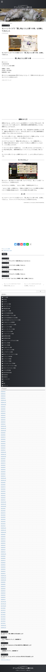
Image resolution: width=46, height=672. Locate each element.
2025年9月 (3, 406)
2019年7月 (3, 560)
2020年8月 (3, 536)
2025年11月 (3, 402)
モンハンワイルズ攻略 (8, 331)
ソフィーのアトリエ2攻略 (8, 349)
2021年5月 (3, 517)
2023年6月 (3, 465)
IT (3, 381)
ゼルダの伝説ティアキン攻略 (9, 315)
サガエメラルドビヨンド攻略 (9, 367)
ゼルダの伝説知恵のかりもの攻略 (10, 317)
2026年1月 (3, 398)
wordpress (5, 376)
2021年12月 (3, 502)
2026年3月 (3, 393)
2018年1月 (3, 599)
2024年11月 (3, 428)
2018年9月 (3, 582)
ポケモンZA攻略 (6, 345)
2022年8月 (3, 484)
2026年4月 (3, 391)
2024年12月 (3, 426)
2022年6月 (3, 489)
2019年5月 (3, 564)
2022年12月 (3, 478)
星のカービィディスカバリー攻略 (10, 354)
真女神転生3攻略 (6, 335)
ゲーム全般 (5, 297)
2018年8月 (3, 584)
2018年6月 (3, 588)
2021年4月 (3, 519)
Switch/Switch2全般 (7, 372)
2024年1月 (3, 450)
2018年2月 (3, 597)
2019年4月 (3, 567)
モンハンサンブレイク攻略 (9, 329)
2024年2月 (3, 447)
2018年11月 (3, 577)
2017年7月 (3, 610)
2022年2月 (3, 497)
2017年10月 (3, 605)
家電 (4, 383)
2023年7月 (3, 463)
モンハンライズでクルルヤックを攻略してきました (14, 274)
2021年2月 (3, 523)
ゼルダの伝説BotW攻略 (8, 313)
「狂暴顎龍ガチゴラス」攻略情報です (10, 650)
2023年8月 (3, 460)
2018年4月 (3, 593)
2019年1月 (3, 573)
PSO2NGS (5, 374)
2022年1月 (3, 499)
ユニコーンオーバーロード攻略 (10, 365)
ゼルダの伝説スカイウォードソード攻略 (11, 319)
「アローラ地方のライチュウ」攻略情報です (11, 639)
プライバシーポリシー (5, 659)
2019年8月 (3, 558)
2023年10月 (3, 456)
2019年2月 (3, 571)
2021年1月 (3, 525)
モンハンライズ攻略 (6, 248)
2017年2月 (3, 621)
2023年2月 (3, 473)
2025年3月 (3, 419)
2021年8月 (3, 510)
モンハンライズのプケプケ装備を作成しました (13, 269)
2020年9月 (3, 534)
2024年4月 (3, 443)
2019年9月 (3, 556)
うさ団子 (4, 250)
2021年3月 (3, 521)
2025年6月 (3, 413)
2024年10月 (3, 430)
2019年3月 (3, 569)
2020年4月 (3, 545)
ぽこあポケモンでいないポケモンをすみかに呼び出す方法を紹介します (18, 656)
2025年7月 (3, 411)
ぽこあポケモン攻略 (7, 347)
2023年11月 (3, 454)
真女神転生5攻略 (6, 338)
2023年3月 (3, 471)
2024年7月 (3, 437)
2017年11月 (3, 603)
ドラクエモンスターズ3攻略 (9, 363)
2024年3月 (3, 445)
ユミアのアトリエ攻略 (8, 351)
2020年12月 (3, 528)
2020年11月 (3, 530)
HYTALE (5, 299)
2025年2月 (3, 421)
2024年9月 (3, 432)
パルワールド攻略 (7, 303)
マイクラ (5, 301)
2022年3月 (3, 495)
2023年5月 (3, 467)
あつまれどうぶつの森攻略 (9, 322)
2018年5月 (3, 590)
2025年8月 (3, 408)
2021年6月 (3, 515)
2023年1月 (3, 476)
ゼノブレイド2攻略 (7, 358)
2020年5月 (3, 543)
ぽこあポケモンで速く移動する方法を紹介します (13, 633)
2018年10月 (3, 580)
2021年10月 (3, 506)
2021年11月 (3, 504)
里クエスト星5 (9, 250)
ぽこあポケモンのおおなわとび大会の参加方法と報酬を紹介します (17, 645)
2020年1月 (3, 551)
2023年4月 (3, 469)
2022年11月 (3, 480)
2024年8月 (3, 434)
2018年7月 (3, 586)
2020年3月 (3, 547)
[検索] (40, 291)
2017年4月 (3, 616)
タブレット (5, 385)
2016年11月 (3, 627)
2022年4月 (3, 493)
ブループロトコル (7, 306)
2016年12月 (3, 625)
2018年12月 (3, 575)
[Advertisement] (12, 89)
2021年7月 (3, 512)
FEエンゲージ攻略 (7, 310)
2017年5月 (3, 614)
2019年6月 (3, 562)
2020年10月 (3, 532)
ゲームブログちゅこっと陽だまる (23, 7)
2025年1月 (3, 424)
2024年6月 (3, 439)
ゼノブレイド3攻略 (7, 361)
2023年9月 (3, 458)
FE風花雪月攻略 (6, 308)
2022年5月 (3, 491)
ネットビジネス (6, 379)
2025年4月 (3, 417)
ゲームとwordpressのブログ (22, 666)
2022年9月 (3, 482)
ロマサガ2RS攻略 (7, 370)
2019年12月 (3, 554)
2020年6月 (3, 541)
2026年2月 (3, 395)
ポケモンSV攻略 (6, 342)
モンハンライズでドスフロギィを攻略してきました (14, 265)
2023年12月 (3, 452)
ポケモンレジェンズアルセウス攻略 (10, 340)
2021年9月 (3, 508)
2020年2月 (3, 549)
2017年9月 (3, 608)
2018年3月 (3, 595)
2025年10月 (3, 404)
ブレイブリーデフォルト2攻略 (9, 324)
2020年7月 (3, 538)
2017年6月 (3, 612)
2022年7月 (3, 486)
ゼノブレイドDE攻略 (7, 356)
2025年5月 (3, 415)
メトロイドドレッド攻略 (8, 333)
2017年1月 (3, 623)
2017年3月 (3, 618)
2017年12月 (3, 601)
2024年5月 (3, 441)
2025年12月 (3, 400)
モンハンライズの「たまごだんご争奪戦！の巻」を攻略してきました (18, 278)
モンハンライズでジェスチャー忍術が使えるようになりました (17, 260)
